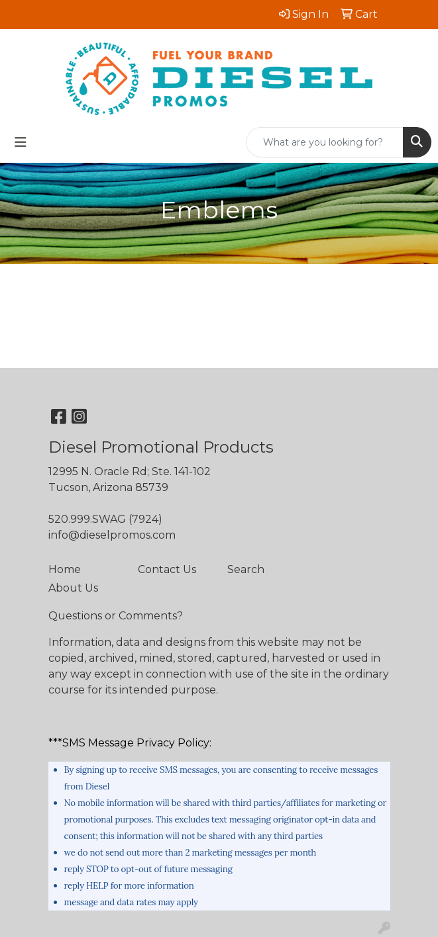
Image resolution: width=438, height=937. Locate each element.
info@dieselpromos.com (112, 535)
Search (245, 569)
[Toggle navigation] (20, 142)
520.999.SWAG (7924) (105, 519)
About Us (73, 588)
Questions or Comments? (115, 615)
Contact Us (167, 569)
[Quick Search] (325, 142)
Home (64, 569)
